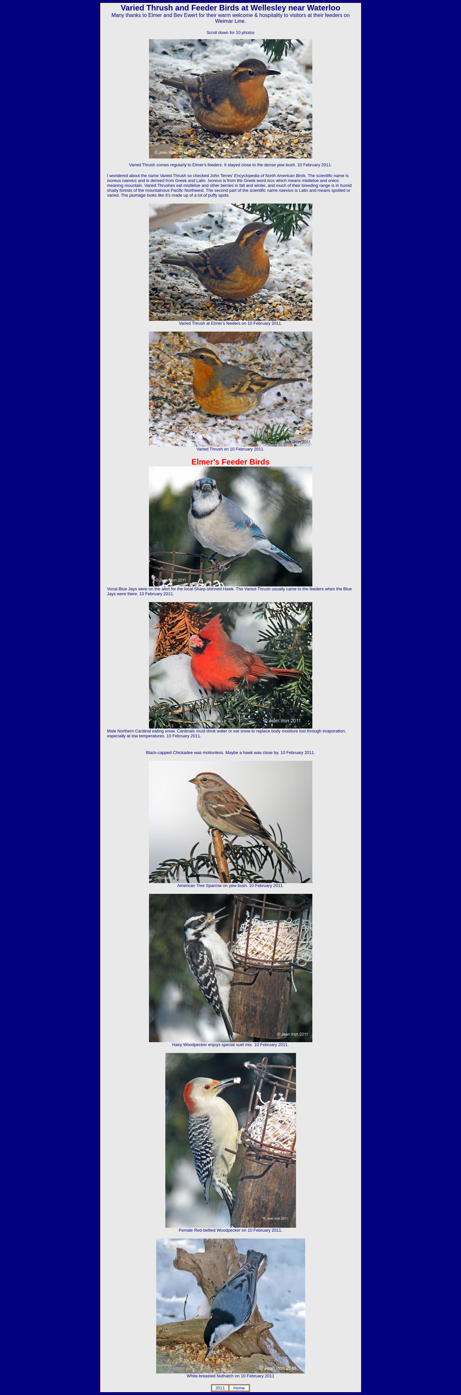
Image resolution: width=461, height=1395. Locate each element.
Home (239, 1388)
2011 (220, 1388)
